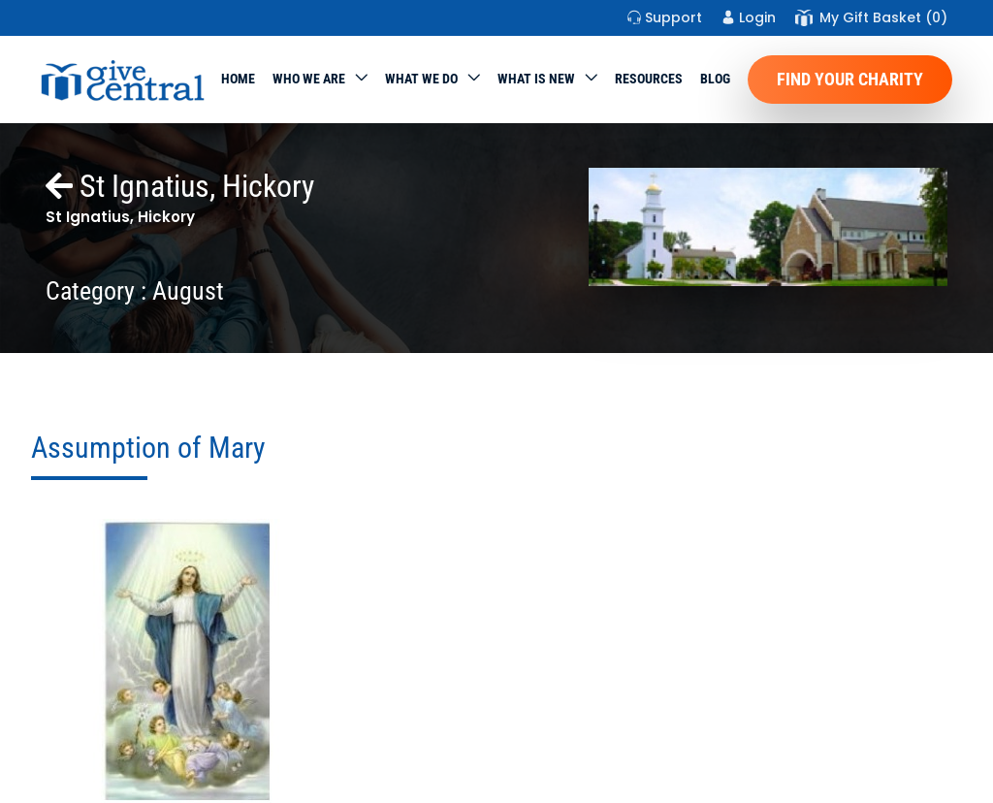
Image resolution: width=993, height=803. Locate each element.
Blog (715, 78)
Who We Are (308, 78)
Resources (649, 78)
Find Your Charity (850, 79)
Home (238, 78)
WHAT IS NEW (536, 78)
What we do (421, 78)
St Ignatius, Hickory (180, 186)
